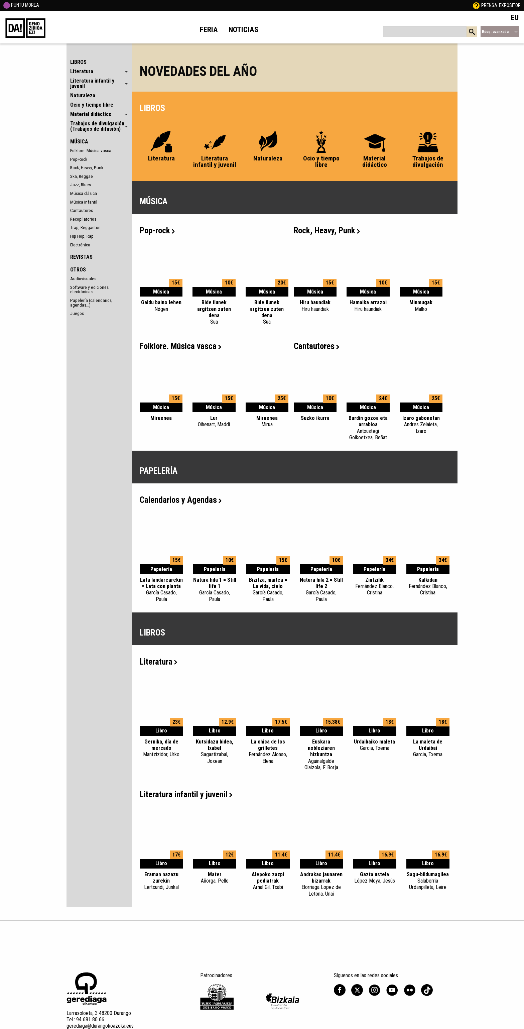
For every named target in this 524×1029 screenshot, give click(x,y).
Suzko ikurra (315, 418)
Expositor (510, 5)
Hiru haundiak (315, 305)
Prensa (489, 5)
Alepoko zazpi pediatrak (268, 881)
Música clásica (83, 193)
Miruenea (161, 418)
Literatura (158, 662)
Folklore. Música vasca (90, 150)
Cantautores (81, 210)
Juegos (77, 313)
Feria (209, 29)
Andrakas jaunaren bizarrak (321, 884)
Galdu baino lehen (161, 305)
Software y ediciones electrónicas (89, 289)
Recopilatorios (83, 219)
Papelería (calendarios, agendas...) (91, 303)
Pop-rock (157, 230)
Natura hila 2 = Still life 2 (321, 589)
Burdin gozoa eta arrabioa (368, 428)
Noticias (243, 29)
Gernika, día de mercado (161, 748)
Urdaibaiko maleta (374, 744)
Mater (215, 877)
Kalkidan (428, 586)
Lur (213, 421)
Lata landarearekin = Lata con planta (161, 589)
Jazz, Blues (80, 184)
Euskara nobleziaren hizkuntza (321, 754)
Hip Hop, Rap (82, 236)
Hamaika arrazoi (368, 305)
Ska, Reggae (81, 176)
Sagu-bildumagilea (428, 881)
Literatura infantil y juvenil (186, 794)
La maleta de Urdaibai (428, 748)
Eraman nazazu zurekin (161, 881)
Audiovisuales (83, 278)
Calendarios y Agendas (181, 500)
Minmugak (421, 305)
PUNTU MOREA (21, 5)
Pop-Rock (78, 159)
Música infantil (83, 202)
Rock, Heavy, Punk (86, 167)
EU (515, 17)
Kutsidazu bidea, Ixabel (215, 751)
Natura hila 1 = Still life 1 (215, 589)
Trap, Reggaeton (85, 227)
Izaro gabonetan (421, 424)
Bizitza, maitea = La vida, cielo (268, 589)
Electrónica (80, 244)
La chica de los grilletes (268, 751)
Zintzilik (374, 586)
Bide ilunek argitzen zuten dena (213, 312)
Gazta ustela (374, 877)
